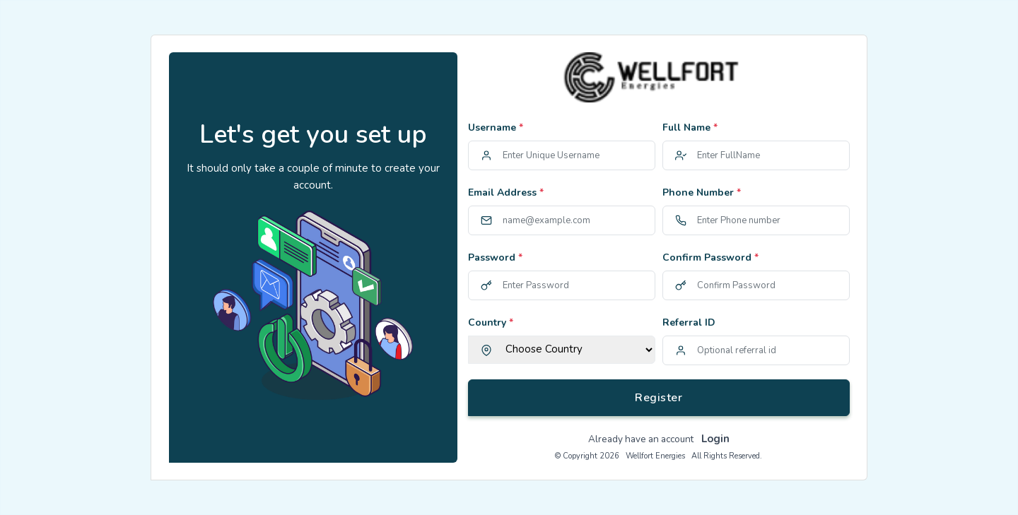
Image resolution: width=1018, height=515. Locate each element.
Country (490, 322)
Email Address (506, 192)
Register (658, 398)
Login (715, 439)
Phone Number (701, 192)
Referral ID (688, 322)
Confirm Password (710, 257)
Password (495, 257)
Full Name (690, 127)
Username (495, 127)
